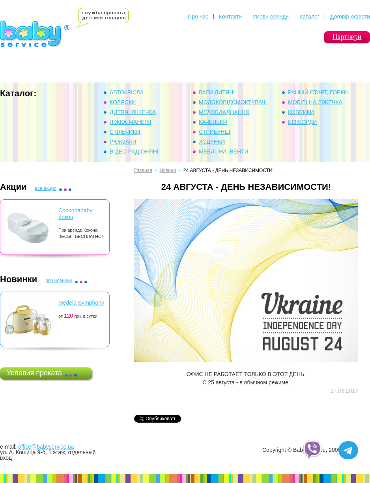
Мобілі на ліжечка (315, 102)
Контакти (230, 16)
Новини (167, 170)
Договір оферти (350, 16)
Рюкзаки (123, 142)
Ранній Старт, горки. (318, 92)
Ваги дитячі (217, 92)
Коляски (123, 102)
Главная (143, 170)
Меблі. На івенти (224, 151)
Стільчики (125, 132)
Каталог (309, 16)
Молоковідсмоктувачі (233, 102)
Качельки (213, 122)
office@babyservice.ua (46, 447)
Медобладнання (224, 112)
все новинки (58, 280)
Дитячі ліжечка (133, 112)
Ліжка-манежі (130, 122)
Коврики (301, 112)
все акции (45, 188)
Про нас (198, 16)
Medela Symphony (81, 303)
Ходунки (212, 142)
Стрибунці (214, 132)
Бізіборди (302, 122)
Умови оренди (270, 16)
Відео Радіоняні (134, 151)
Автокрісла (127, 92)
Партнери (347, 37)
